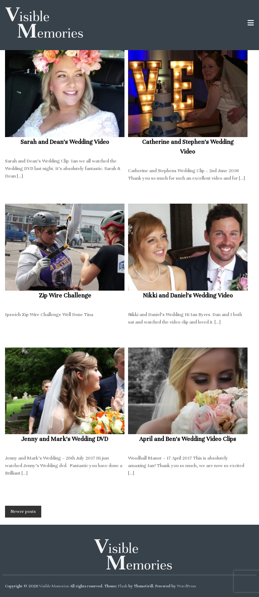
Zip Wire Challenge (65, 295)
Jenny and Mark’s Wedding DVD (65, 439)
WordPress (186, 585)
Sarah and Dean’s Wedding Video (64, 142)
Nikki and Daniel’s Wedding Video (188, 295)
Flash (122, 585)
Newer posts (23, 511)
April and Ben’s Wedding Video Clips (187, 439)
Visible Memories (54, 585)
